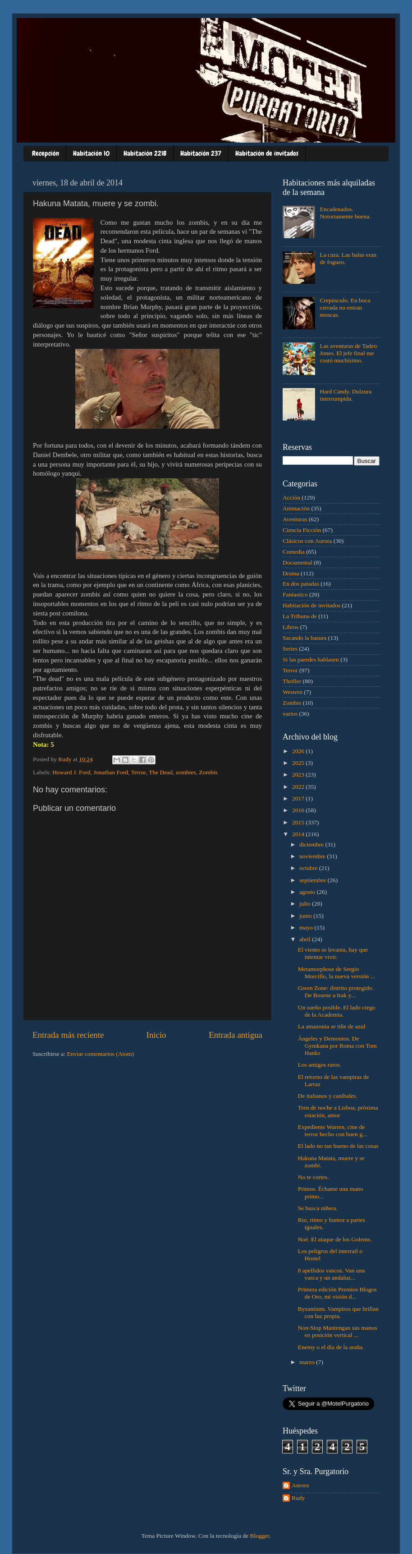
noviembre (313, 856)
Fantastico (295, 594)
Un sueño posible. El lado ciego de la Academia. (336, 1011)
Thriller (292, 681)
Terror (138, 772)
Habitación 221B (145, 153)
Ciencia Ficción (302, 530)
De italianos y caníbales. (327, 1095)
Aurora (300, 1485)
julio (305, 903)
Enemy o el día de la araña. (331, 1347)
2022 (299, 786)
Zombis (208, 772)
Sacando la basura (304, 637)
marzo (307, 1362)
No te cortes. (313, 1177)
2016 (299, 810)
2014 (299, 834)
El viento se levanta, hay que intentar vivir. (333, 953)
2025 (299, 762)
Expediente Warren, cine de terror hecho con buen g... (332, 1131)
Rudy (298, 1497)
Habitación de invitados (266, 153)
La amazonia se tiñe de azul (332, 1026)
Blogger (259, 1535)
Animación (296, 508)
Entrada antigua (235, 1035)
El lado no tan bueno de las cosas (338, 1145)
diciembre (312, 844)
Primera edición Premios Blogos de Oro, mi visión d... (337, 1293)
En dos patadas (301, 583)
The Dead (161, 772)
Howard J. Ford (71, 772)
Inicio (156, 1035)
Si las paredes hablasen (311, 659)
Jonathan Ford (110, 772)
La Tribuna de (300, 616)
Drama (291, 573)
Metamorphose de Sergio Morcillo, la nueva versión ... (336, 973)
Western (292, 692)
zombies (186, 772)
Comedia (294, 551)
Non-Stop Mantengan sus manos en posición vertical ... (337, 1331)
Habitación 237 (200, 153)
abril (305, 939)
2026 (299, 751)
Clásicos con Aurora (307, 540)
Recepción (45, 153)
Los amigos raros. (319, 1064)
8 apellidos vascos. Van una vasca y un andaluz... (331, 1274)
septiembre (313, 880)
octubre (309, 868)
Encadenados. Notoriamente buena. (345, 213)
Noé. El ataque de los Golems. (335, 1239)
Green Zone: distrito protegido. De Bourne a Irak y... (336, 992)
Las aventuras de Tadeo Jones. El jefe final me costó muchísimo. (348, 353)
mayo (306, 927)
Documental (297, 562)
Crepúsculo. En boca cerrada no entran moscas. (345, 307)
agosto (308, 891)
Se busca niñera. (318, 1208)
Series (290, 648)
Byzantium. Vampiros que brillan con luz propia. (338, 1312)
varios (290, 713)
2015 (299, 822)
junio (306, 915)
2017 (299, 798)
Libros (290, 627)
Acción (291, 497)
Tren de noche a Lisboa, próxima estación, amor (338, 1111)
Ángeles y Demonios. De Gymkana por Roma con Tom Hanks (337, 1045)
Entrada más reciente (68, 1035)
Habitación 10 (91, 153)
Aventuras (295, 519)
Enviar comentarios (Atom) (100, 1053)
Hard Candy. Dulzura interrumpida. (345, 395)
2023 (299, 774)
